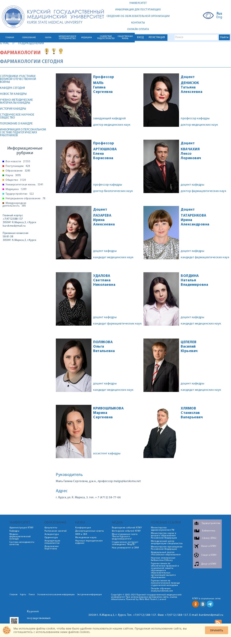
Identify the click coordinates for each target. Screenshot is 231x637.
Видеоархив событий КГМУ (127, 528)
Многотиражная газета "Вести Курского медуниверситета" (125, 536)
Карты (23, 595)
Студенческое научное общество (17, 116)
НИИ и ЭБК (81, 534)
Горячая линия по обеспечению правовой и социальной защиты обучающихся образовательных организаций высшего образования (165, 570)
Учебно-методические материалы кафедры (16, 101)
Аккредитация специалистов (52, 542)
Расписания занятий (55, 531)
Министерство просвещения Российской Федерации (166, 548)
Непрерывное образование (25, 198)
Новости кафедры (13, 94)
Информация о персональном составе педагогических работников (23, 132)
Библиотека (208, 531)
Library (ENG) (209, 538)
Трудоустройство (20, 194)
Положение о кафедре (16, 123)
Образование (18, 171)
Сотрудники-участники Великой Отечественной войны (18, 79)
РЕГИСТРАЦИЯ (157, 37)
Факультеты (50, 528)
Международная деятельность (14, 204)
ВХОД (140, 37)
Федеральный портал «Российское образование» (166, 553)
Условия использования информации (55, 595)
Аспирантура (51, 534)
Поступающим (18, 166)
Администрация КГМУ (21, 528)
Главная (14, 595)
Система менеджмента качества (21, 543)
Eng (219, 17)
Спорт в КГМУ (208, 555)
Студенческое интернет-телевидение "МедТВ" (125, 543)
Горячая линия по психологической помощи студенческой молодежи (165, 583)
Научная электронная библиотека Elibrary (163, 559)
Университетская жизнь (25, 184)
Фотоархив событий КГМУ (126, 531)
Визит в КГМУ (208, 546)
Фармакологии (21, 52)
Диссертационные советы (89, 531)
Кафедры (14, 531)
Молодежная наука (86, 537)
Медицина (16, 189)
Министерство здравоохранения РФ (163, 529)
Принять (216, 630)
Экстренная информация (89, 595)
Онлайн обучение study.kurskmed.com (162, 589)
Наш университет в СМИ (125, 548)
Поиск (32, 595)
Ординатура (51, 537)
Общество (16, 180)
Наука (13, 175)
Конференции (83, 528)
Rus (219, 14)
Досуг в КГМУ (208, 564)
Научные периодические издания (89, 542)
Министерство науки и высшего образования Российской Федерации (164, 535)
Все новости (18, 161)
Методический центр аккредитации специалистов (167, 542)
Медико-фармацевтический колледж (20, 536)
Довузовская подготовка (51, 547)
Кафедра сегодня (12, 88)
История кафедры (13, 109)
